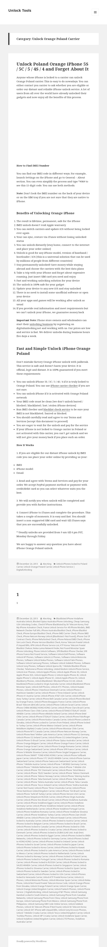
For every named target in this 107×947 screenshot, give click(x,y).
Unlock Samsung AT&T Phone (56, 892)
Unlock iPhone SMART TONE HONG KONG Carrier (40, 755)
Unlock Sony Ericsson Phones (72, 910)
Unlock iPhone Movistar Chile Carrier (66, 728)
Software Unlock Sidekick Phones (65, 663)
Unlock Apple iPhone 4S (67, 675)
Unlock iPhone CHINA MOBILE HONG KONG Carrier (52, 706)
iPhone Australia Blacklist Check (56, 630)
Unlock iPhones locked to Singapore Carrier (58, 865)
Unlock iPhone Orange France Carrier (64, 743)
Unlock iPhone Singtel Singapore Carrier (67, 752)
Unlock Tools (19, 10)
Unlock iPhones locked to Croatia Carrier (43, 829)
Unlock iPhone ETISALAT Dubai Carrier (47, 716)
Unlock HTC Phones (60, 687)
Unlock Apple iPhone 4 (44, 675)
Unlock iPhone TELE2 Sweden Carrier (41, 773)
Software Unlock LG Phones (47, 657)
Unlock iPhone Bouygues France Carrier (52, 701)
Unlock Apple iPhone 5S (66, 678)
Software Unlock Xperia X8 (49, 666)
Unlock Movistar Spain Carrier (63, 880)
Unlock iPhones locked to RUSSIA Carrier (43, 862)
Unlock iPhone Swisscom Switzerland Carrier (56, 761)
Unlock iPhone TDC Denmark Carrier (41, 770)
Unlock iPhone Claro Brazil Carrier (73, 707)
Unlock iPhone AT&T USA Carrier (56, 695)
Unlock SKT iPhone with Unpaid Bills (40, 910)
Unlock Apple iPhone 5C (43, 678)
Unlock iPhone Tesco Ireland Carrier (40, 785)
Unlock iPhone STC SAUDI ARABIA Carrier (49, 758)
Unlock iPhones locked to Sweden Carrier (36, 871)
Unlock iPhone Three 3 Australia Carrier (53, 788)
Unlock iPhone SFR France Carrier (65, 749)
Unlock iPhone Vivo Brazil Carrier (39, 799)
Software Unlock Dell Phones (61, 654)
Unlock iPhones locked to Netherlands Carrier (55, 853)
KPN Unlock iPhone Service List (45, 645)
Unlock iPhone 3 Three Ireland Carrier (59, 692)
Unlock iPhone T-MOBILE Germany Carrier (66, 764)
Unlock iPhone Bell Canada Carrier (52, 698)
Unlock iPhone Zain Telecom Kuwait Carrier (51, 817)
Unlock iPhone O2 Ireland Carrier (32, 737)
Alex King (47, 563)
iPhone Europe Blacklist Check (37, 633)
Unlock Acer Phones (26, 672)
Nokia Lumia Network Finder (46, 648)
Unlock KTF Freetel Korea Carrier (58, 877)
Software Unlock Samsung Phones (33, 663)
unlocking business (41, 324)
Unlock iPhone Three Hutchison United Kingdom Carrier (51, 789)
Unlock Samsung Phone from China (43, 898)
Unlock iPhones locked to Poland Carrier (68, 856)
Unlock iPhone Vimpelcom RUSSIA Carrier (36, 797)
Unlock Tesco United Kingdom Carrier (65, 912)
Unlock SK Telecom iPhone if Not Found (43, 907)
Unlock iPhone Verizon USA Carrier (69, 794)
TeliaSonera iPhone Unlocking (39, 669)
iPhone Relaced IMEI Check (69, 639)
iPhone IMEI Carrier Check (64, 633)
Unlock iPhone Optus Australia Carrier (64, 740)
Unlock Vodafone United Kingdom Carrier (36, 918)
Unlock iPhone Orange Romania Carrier (62, 746)
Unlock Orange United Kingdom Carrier (35, 889)
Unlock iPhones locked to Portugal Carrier (36, 859)
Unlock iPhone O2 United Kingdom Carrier (68, 737)
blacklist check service (56, 409)
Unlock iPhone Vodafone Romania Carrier (36, 811)
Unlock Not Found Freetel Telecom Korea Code (45, 883)
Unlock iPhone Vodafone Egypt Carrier (41, 802)
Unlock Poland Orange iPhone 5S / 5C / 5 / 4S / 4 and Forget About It (53, 66)
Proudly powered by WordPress (32, 941)
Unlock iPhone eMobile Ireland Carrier (49, 713)
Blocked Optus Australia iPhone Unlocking (53, 621)
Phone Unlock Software (45, 651)
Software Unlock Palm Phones (68, 660)
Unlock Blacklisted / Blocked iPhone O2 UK (55, 681)
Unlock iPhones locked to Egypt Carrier (42, 835)
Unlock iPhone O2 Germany (76, 734)
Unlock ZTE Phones (65, 918)
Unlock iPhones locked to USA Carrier (52, 874)
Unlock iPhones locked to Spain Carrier (68, 868)
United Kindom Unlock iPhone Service (71, 669)
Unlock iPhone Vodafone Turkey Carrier (42, 814)
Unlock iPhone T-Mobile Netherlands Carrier (37, 767)
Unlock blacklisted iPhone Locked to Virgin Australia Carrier (49, 682)
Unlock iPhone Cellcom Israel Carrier (63, 704)
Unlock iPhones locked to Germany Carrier (46, 838)
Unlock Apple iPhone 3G (68, 672)
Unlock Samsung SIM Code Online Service (47, 904)
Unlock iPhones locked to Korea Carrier (35, 847)
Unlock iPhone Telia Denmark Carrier (41, 779)
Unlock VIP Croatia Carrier (45, 915)
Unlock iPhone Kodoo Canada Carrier (49, 719)
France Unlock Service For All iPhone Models (64, 627)
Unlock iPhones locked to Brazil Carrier (67, 823)
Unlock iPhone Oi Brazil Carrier (31, 740)
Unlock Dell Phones (41, 687)
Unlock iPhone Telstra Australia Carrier (42, 782)
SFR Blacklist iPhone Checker (70, 651)
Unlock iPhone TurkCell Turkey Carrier (34, 794)
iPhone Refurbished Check (44, 639)
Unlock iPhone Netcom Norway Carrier (68, 731)
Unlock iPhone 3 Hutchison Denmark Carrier (45, 689)
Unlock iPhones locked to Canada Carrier (36, 826)
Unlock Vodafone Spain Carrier (72, 915)
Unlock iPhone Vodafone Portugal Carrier (65, 808)
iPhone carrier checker (64, 385)
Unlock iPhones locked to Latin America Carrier (46, 850)
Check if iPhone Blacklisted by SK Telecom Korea (60, 624)
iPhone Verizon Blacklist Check (46, 642)
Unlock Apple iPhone (46, 672)
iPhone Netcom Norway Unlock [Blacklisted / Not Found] (49, 636)
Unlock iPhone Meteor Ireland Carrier (50, 725)
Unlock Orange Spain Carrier (72, 886)
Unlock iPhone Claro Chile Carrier (32, 710)
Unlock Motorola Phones (36, 880)
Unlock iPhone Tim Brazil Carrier (71, 791)
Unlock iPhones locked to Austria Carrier (61, 820)
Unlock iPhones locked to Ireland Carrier (58, 841)
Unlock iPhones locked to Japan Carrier (65, 844)
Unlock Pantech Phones (65, 889)
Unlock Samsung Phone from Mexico (41, 901)
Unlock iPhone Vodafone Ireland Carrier (51, 805)
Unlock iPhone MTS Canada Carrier (33, 731)
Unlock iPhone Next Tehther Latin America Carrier (39, 734)
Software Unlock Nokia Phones (39, 660)
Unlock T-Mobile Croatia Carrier (31, 912)
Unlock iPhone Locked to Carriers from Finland (47, 722)
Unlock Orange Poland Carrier (38, 566)
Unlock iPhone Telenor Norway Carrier (41, 776)
